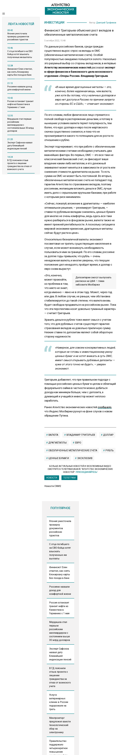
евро (77, 442)
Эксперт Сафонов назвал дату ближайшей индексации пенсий (60, 654)
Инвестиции (54, 22)
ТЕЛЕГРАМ (69, 477)
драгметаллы (57, 442)
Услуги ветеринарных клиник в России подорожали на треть (58, 702)
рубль (109, 450)
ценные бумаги (58, 458)
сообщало (104, 407)
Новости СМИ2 (52, 486)
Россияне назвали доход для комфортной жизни (60, 590)
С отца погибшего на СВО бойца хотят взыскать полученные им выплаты (60, 551)
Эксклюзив (84, 458)
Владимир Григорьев (80, 434)
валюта (53, 434)
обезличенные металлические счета (72, 450)
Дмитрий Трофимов (106, 22)
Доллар (108, 434)
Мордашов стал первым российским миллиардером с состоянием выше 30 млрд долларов (59, 631)
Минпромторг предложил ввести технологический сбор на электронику (60, 725)
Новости (51, 477)
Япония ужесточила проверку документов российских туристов (60, 528)
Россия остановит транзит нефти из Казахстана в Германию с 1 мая (59, 608)
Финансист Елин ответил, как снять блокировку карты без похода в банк (59, 572)
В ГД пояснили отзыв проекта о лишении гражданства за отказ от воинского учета (60, 677)
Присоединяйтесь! (86, 472)
